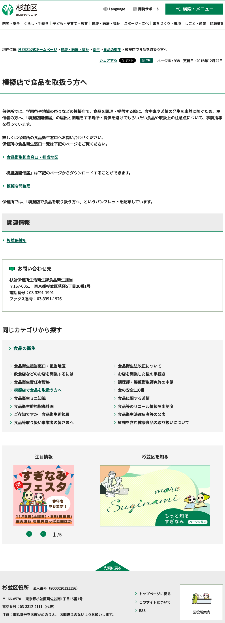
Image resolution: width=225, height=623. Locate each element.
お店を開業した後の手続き (141, 361)
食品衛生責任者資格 (32, 369)
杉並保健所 (16, 227)
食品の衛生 (112, 36)
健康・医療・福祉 (75, 36)
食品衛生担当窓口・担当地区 (32, 144)
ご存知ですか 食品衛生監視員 (41, 401)
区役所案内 (201, 599)
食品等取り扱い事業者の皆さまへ (43, 409)
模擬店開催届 (18, 173)
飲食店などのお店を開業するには (43, 361)
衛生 (96, 36)
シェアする (108, 47)
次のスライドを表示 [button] (43, 521)
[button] (114, 9)
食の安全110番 (131, 377)
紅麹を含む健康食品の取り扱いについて (153, 409)
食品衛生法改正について (139, 353)
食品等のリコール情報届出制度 (145, 393)
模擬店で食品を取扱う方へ (38, 377)
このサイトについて (155, 589)
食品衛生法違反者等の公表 (141, 401)
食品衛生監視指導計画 (34, 393)
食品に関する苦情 (134, 385)
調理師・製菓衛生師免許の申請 (145, 369)
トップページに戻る (155, 581)
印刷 (148, 47)
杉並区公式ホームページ (37, 36)
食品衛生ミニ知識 (30, 385)
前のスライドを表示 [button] (29, 521)
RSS (142, 597)
